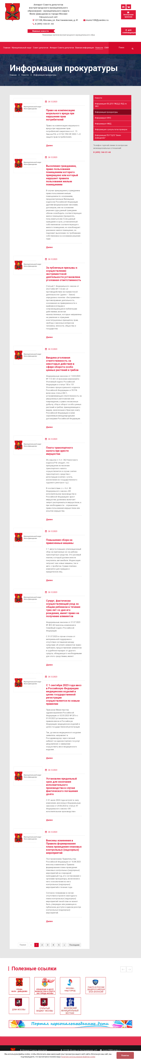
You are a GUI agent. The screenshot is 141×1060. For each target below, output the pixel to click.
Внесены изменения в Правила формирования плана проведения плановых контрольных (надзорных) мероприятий (64, 846)
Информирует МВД (103, 124)
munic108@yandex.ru (97, 20)
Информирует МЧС (103, 118)
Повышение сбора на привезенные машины (60, 541)
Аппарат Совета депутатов (62, 48)
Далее (49, 145)
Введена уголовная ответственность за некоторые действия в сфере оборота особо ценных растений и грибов (62, 364)
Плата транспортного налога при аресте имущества (59, 450)
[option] (70, 987)
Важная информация (84, 48)
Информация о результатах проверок (111, 129)
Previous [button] (123, 969)
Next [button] (129, 969)
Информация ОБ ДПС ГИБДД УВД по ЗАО (111, 105)
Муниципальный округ (22, 48)
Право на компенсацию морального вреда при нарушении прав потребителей (60, 115)
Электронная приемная (128, 14)
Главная (6, 48)
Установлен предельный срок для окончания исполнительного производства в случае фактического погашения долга (62, 786)
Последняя (74, 945)
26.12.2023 (51, 101)
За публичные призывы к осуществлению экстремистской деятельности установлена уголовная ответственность (63, 274)
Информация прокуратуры (106, 112)
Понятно (125, 1055)
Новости (99, 48)
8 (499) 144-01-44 (44, 24)
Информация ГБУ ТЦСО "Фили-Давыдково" (108, 136)
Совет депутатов (40, 48)
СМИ (106, 48)
